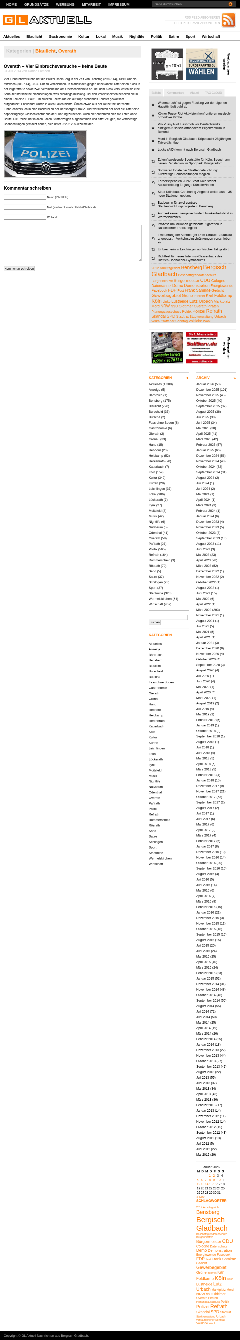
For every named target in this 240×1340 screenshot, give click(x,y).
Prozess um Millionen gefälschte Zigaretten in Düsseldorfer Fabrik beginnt (190, 226)
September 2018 (208, 736)
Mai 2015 (203, 956)
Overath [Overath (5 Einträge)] (200, 306)
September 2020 (208, 665)
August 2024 (205, 478)
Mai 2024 (203, 494)
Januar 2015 (205, 978)
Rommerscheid (159, 560)
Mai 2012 (203, 1154)
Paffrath (154, 544)
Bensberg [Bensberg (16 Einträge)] (191, 267)
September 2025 (208, 406)
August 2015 (205, 940)
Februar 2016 (206, 907)
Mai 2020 (203, 687)
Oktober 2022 (206, 582)
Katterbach (156, 467)
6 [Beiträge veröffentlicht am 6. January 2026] (201, 1180)
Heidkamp (156, 456)
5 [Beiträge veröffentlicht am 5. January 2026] (197, 1180)
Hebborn (155, 450)
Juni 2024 (203, 489)
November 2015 (207, 923)
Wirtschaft (211, 36)
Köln (152, 472)
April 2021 (203, 637)
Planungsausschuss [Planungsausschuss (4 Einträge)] (166, 311)
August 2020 (205, 670)
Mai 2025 (203, 428)
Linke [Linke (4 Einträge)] (166, 301)
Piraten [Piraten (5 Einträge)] (213, 306)
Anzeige (154, 389)
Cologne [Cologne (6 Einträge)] (218, 280)
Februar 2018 (206, 775)
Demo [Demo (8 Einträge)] (177, 285)
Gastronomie (60, 36)
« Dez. (201, 1197)
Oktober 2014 (206, 995)
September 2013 (208, 1066)
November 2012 (207, 1121)
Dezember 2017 (207, 786)
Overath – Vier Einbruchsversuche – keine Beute (55, 66)
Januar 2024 (205, 516)
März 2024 (203, 505)
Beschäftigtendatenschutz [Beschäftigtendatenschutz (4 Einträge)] (197, 275)
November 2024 (207, 461)
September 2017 (208, 802)
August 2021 (205, 621)
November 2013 (207, 1055)
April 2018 (203, 764)
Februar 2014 (206, 1039)
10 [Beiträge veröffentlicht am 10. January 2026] (218, 1180)
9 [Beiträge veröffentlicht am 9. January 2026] (214, 1180)
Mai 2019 (203, 714)
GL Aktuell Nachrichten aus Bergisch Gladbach (55, 1335)
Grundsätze (36, 5)
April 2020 (203, 692)
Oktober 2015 (206, 929)
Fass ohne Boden (161, 422)
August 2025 (205, 411)
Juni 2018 (203, 753)
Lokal (101, 36)
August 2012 (205, 1138)
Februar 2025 (206, 444)
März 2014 (203, 1033)
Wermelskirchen (160, 599)
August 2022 (205, 588)
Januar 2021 (205, 643)
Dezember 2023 (207, 522)
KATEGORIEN (160, 378)
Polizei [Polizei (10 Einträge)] (198, 311)
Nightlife (136, 36)
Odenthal (155, 533)
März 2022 (203, 610)
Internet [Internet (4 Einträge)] (199, 296)
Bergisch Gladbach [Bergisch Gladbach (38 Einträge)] (212, 1223)
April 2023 (203, 560)
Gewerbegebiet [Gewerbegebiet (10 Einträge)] (166, 295)
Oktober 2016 (206, 863)
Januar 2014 (205, 1044)
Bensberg (155, 400)
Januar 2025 (205, 450)
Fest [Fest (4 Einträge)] (181, 290)
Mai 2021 (203, 632)
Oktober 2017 (206, 797)
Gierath (154, 433)
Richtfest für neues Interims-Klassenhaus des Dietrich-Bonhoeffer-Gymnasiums (190, 258)
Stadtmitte (156, 593)
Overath (67, 51)
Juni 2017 (203, 819)
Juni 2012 (203, 1149)
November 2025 (207, 395)
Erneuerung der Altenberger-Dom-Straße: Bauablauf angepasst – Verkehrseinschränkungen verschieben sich (195, 238)
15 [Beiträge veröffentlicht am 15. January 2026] (210, 1184)
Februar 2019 (206, 720)
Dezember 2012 (207, 1116)
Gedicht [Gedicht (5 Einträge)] (218, 290)
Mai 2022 (203, 599)
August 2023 (205, 544)
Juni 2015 (203, 951)
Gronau (154, 439)
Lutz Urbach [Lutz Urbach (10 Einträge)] (201, 301)
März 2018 (203, 769)
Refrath (154, 555)
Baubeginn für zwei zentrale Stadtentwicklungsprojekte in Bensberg (185, 204)
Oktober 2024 (206, 467)
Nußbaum (156, 527)
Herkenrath (156, 461)
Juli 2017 (202, 813)
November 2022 (207, 577)
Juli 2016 (202, 879)
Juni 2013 (203, 1083)
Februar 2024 (206, 511)
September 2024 (208, 472)
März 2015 (203, 967)
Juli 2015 (202, 945)
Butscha (154, 417)
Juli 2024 (202, 483)
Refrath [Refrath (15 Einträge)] (214, 311)
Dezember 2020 (207, 648)
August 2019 (205, 703)
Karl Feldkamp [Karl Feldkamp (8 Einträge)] (219, 295)
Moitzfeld (155, 511)
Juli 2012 (202, 1143)
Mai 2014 (203, 1022)
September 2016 (208, 868)
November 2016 (207, 857)
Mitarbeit (91, 5)
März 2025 (203, 439)
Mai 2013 (203, 1088)
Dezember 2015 (207, 918)
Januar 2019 (205, 725)
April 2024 (203, 500)
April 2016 (203, 896)
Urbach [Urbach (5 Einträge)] (220, 316)
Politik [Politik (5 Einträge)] (187, 311)
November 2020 (207, 654)
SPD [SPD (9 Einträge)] (170, 316)
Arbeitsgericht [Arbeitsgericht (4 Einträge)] (170, 268)
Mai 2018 (203, 758)
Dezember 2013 (207, 1050)
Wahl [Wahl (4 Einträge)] (206, 321)
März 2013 (203, 1099)
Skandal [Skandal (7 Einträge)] (159, 316)
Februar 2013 (206, 1105)
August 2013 (205, 1072)
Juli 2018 (202, 747)
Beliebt (156, 93)
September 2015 (208, 934)
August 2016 (205, 874)
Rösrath (154, 566)
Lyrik (152, 505)
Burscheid (156, 411)
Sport (190, 36)
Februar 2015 (206, 973)
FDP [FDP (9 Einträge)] (172, 290)
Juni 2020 (203, 681)
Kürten (153, 483)
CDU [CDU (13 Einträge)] (205, 280)
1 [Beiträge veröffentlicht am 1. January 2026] (210, 1175)
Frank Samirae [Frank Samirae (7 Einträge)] (197, 290)
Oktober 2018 (206, 731)
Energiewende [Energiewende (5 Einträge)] (221, 286)
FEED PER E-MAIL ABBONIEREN (197, 23)
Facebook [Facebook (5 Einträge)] (159, 290)
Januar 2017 (205, 846)
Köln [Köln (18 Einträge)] (157, 301)
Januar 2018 (205, 780)
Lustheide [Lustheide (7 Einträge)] (180, 301)
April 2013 (203, 1094)
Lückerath (156, 500)
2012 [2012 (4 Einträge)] (155, 268)
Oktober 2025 (206, 400)
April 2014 (203, 1028)
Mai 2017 (203, 824)
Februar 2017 (206, 841)
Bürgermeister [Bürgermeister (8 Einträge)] (186, 280)
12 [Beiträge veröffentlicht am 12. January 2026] (198, 1184)
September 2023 (208, 538)
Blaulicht (34, 36)
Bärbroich (155, 395)
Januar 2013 (205, 1110)
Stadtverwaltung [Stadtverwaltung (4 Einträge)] (202, 316)
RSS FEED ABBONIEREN (202, 17)
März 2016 (203, 901)
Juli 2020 (202, 676)
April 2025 (203, 433)
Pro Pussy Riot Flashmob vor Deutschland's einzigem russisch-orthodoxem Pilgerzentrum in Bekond (191, 128)
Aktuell (194, 93)
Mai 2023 (203, 555)
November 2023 (207, 527)
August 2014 (205, 1006)
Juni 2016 (203, 885)
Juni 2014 (203, 1017)
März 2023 (203, 566)
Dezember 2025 (207, 389)
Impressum (119, 5)
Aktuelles (11, 36)
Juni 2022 (203, 593)
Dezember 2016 (207, 852)
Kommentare (175, 93)
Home (11, 5)
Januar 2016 (205, 912)
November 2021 (207, 615)
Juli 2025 (202, 417)
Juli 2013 (202, 1077)
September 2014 (208, 1000)
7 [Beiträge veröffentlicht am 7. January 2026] (205, 1180)
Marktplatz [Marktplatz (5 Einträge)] (222, 301)
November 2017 (207, 791)
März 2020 (203, 698)
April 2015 (203, 962)
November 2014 (207, 989)
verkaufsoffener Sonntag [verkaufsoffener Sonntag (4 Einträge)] (170, 321)
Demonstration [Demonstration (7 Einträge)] (197, 285)
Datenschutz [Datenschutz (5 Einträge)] (161, 286)
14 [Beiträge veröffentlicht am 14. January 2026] (206, 1184)
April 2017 (203, 830)
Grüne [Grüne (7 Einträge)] (187, 295)
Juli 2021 (202, 626)
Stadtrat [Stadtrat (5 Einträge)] (182, 316)
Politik (156, 36)
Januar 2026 (205, 384)
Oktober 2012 (206, 1127)
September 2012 (208, 1132)
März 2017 (203, 835)
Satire (173, 36)
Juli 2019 (202, 709)
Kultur (84, 36)
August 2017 (205, 808)
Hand (152, 444)
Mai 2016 (203, 890)
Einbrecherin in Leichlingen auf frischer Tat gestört (193, 249)
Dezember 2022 (207, 571)
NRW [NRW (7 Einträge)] (165, 306)
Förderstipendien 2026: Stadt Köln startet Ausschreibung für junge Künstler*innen (187, 183)
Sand (152, 571)
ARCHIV (203, 378)
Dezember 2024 (207, 456)
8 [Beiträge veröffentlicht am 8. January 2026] (210, 1180)
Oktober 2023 (206, 533)
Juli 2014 (202, 1011)
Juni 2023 (203, 549)
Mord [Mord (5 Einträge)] (156, 306)
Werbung (65, 5)
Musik (117, 36)
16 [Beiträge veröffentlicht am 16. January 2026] (214, 1184)
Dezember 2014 (207, 984)
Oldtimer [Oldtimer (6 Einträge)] (186, 306)
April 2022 (203, 604)
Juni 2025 (203, 422)
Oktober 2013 (206, 1061)
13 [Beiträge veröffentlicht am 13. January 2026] (202, 1184)
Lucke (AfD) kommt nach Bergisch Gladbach (189, 149)
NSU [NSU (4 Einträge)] (174, 306)
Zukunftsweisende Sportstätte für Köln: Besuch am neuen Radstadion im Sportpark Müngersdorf (194, 161)
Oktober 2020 (206, 659)
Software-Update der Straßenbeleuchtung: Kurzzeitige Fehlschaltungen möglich (188, 172)
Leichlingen (157, 489)
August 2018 (205, 742)
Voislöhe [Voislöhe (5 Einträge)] (195, 321)
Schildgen (156, 582)
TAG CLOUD (213, 93)
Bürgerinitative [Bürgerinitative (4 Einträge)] (162, 281)
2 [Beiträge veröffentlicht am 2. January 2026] (214, 1175)
